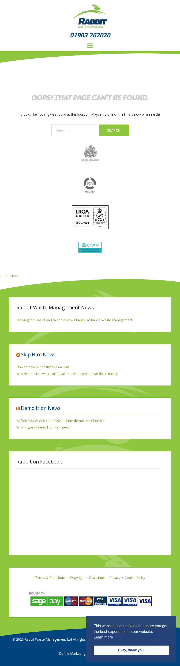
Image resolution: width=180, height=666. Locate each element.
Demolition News (40, 408)
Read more (12, 275)
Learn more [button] (103, 637)
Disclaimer (97, 577)
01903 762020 (90, 35)
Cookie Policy (135, 577)
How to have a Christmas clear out (42, 367)
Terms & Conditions (50, 577)
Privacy (114, 577)
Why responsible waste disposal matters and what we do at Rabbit (66, 373)
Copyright (77, 577)
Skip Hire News (38, 354)
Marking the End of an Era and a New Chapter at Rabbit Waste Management (74, 320)
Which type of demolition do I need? (43, 427)
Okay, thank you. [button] (131, 650)
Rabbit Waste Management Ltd (48, 639)
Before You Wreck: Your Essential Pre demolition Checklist (60, 420)
